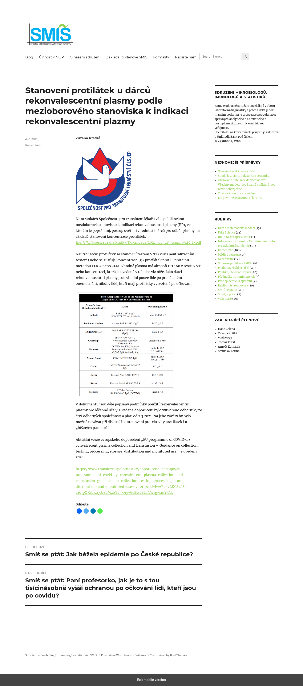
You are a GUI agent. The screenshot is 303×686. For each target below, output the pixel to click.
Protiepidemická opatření (235, 281)
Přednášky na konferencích (236, 276)
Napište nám (186, 57)
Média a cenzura (229, 254)
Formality (161, 57)
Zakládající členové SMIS (126, 57)
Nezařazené (226, 259)
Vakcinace (225, 299)
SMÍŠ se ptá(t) (227, 290)
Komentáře (33, 145)
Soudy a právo (227, 294)
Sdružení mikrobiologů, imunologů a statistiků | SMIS (61, 655)
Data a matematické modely (236, 228)
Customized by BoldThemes (168, 655)
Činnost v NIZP (51, 57)
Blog (29, 57)
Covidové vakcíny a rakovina (236, 193)
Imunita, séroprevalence (234, 237)
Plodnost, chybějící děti (233, 268)
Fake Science (226, 232)
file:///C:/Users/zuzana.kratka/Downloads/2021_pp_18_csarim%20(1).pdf (138, 242)
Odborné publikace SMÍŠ (234, 263)
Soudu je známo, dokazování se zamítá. (244, 176)
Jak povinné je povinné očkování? (240, 198)
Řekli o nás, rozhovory (233, 285)
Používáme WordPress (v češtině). (123, 655)
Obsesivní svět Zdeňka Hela (236, 171)
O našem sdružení (85, 57)
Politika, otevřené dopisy (234, 272)
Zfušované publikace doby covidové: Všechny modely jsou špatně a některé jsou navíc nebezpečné (246, 184)
